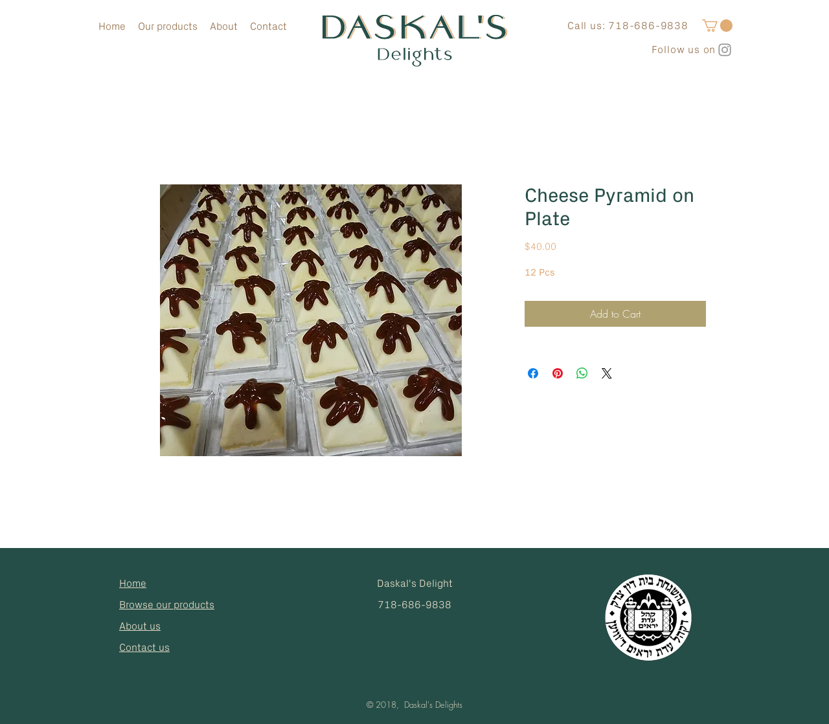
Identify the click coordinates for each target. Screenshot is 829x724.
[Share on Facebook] (533, 373)
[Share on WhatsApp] (582, 373)
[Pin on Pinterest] (557, 373)
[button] (717, 25)
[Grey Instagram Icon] (724, 49)
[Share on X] (607, 373)
